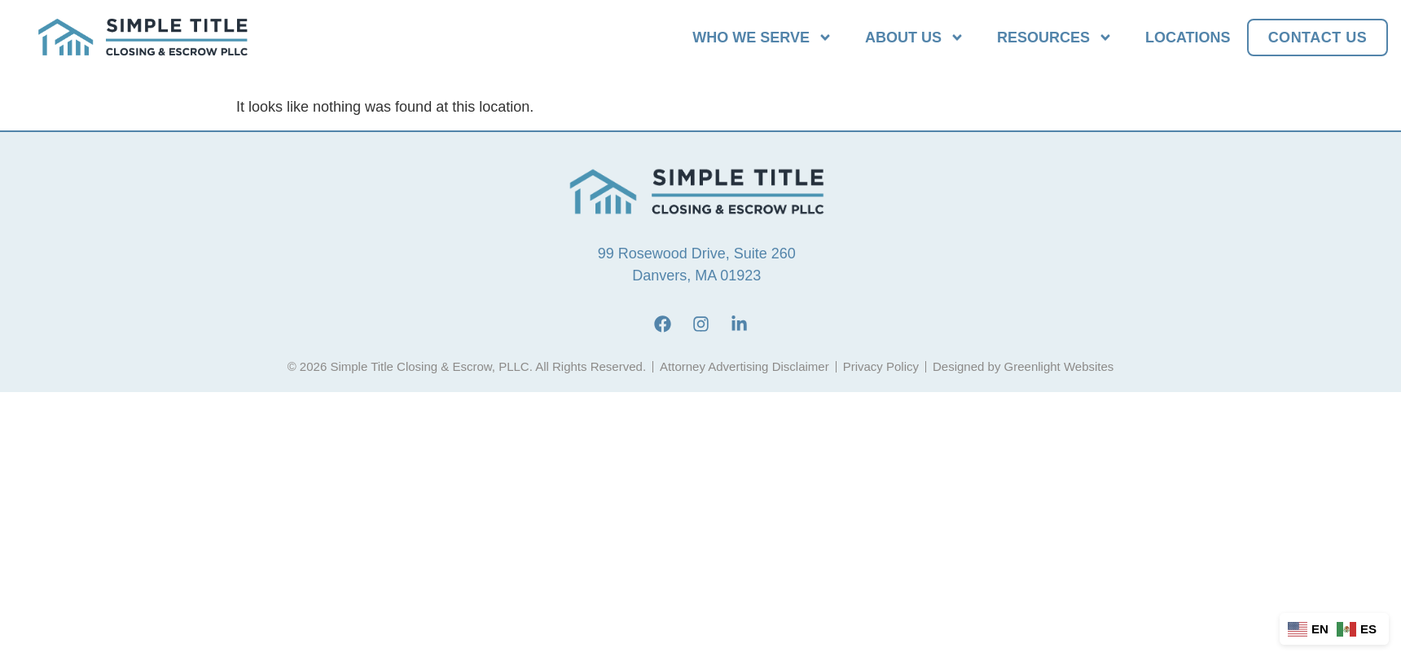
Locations (1188, 37)
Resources (1055, 37)
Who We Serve (762, 37)
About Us (914, 37)
